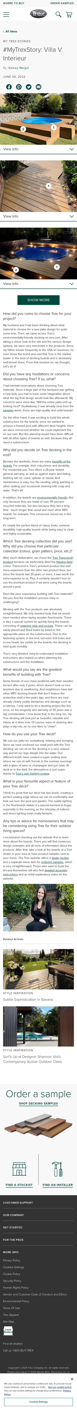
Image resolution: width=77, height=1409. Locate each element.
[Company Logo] (38, 13)
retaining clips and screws (36, 626)
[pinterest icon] (19, 87)
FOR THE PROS (13, 1240)
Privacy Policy (11, 1260)
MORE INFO (11, 1252)
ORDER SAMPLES (62, 3)
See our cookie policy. (60, 1387)
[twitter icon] (29, 87)
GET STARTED (12, 1227)
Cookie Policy (11, 1274)
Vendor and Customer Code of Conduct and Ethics (35, 1294)
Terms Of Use (11, 1308)
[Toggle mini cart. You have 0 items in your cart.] (69, 15)
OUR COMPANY (13, 1215)
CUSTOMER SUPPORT (18, 1203)
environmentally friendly (52, 497)
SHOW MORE (38, 300)
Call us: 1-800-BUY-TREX (18, 1350)
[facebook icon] (9, 87)
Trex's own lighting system (32, 774)
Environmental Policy (16, 1301)
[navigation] (38, 10)
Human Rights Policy (16, 1288)
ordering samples (52, 862)
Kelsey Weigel (19, 68)
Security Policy (12, 1281)
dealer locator (60, 858)
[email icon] (38, 87)
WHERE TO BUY (13, 3)
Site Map (8, 1322)
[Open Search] (58, 14)
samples (8, 410)
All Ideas (11, 31)
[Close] (72, 1379)
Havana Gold (64, 562)
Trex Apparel (11, 1315)
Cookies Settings (13, 1267)
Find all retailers (13, 1344)
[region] (38, 1391)
